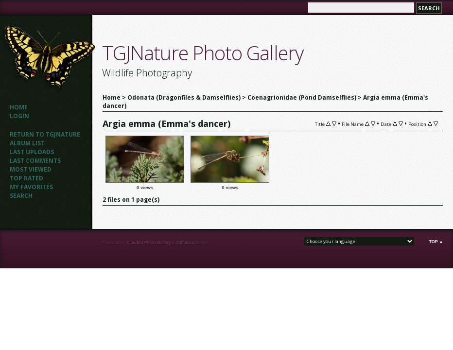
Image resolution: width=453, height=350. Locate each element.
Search (21, 196)
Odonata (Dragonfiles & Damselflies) (184, 97)
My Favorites (31, 187)
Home (19, 107)
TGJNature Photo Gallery (202, 52)
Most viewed (31, 169)
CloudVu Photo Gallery (148, 242)
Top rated (26, 178)
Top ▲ (436, 241)
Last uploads (32, 152)
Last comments (35, 161)
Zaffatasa (185, 242)
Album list (27, 143)
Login (19, 116)
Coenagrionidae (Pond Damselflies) (301, 97)
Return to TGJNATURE (45, 134)
